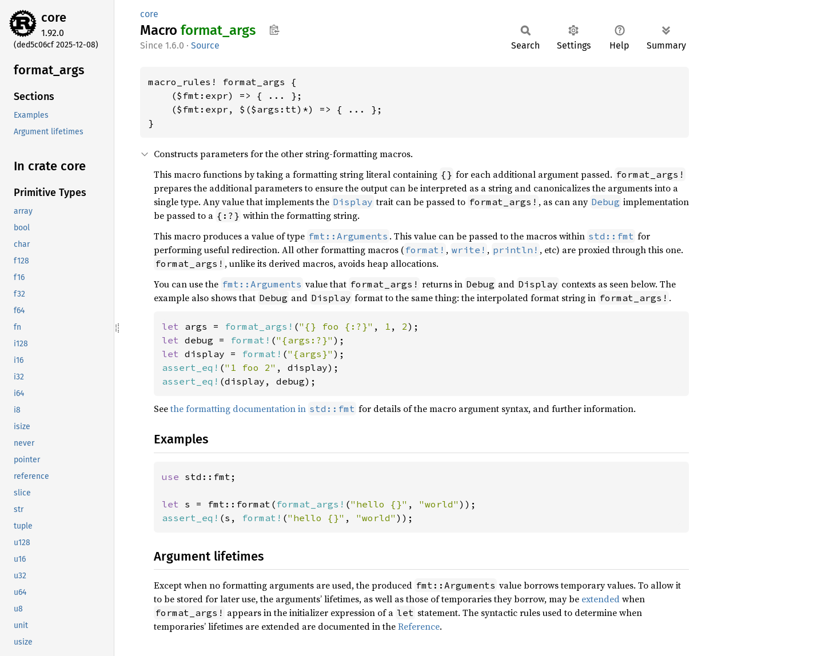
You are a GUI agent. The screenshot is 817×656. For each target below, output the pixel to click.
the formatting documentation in (263, 408)
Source (205, 45)
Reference (419, 626)
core (53, 17)
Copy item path (274, 29)
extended (600, 599)
